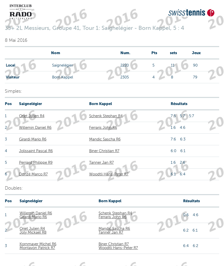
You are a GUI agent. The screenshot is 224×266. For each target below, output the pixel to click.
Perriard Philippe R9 (36, 162)
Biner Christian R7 (104, 151)
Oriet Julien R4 (31, 116)
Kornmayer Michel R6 (38, 244)
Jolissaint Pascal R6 (36, 151)
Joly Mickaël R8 (33, 232)
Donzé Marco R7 (33, 174)
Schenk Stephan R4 (106, 116)
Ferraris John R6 (103, 128)
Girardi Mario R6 (32, 139)
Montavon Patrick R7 (37, 248)
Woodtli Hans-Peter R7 (109, 174)
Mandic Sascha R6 (105, 139)
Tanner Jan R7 (101, 162)
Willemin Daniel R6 (35, 128)
